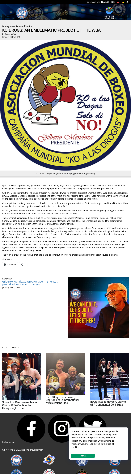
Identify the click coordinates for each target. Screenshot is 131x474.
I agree (83, 456)
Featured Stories (24, 26)
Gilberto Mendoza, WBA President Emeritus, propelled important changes (30, 283)
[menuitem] (117, 1)
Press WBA (10, 34)
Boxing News (8, 26)
